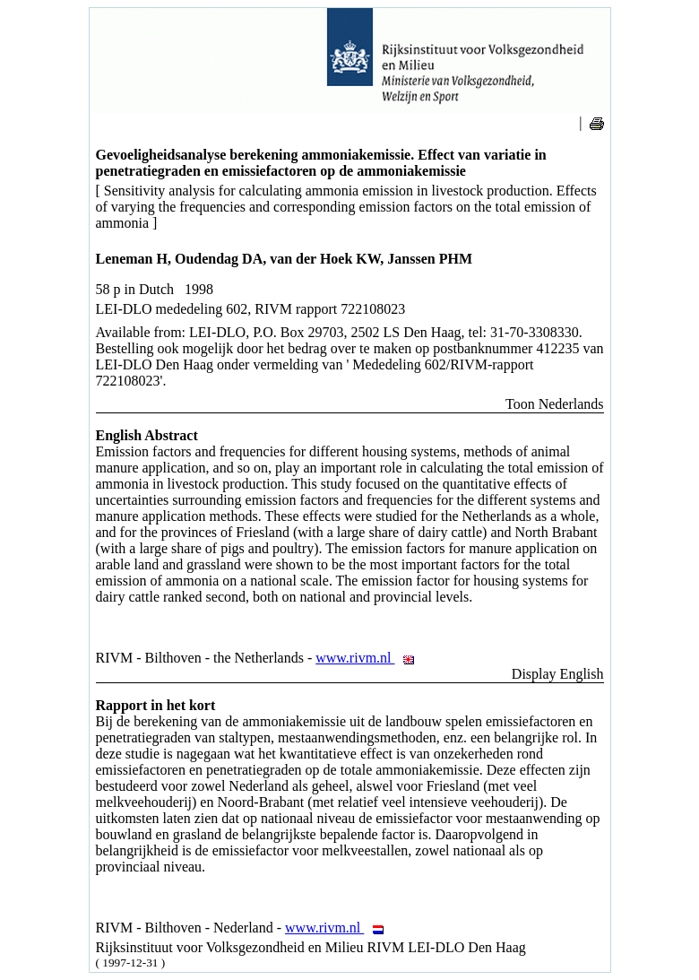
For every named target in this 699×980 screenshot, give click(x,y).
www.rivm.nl (369, 657)
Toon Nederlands (554, 404)
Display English (558, 673)
